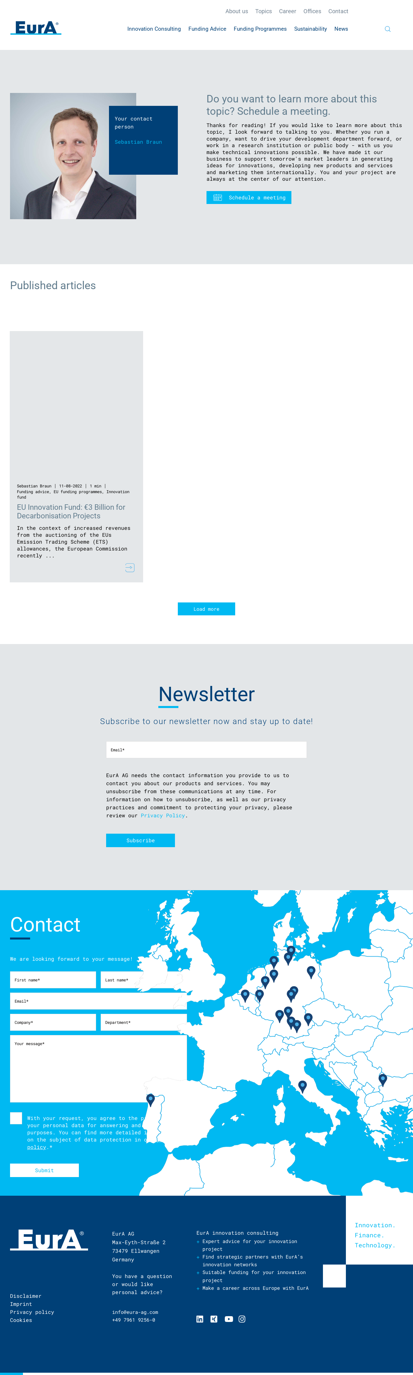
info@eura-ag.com (137, 1314)
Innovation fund (34, 497)
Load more (206, 609)
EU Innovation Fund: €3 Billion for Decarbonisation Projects (71, 511)
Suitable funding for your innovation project (241, 1279)
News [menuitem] (341, 29)
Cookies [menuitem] (21, 1322)
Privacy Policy (163, 816)
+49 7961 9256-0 (135, 1322)
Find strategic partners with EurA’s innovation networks (246, 1263)
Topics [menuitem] (263, 11)
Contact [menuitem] (338, 11)
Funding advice (33, 491)
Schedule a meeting (257, 197)
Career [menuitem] (287, 11)
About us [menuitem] (236, 11)
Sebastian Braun (34, 486)
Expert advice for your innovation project (254, 1247)
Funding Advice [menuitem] (207, 29)
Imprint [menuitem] (21, 1306)
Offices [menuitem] (312, 11)
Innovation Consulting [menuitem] (154, 29)
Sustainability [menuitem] (310, 29)
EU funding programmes (78, 491)
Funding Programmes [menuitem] (260, 29)
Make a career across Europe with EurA (252, 1295)
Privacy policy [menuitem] (32, 1314)
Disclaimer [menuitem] (26, 1298)
